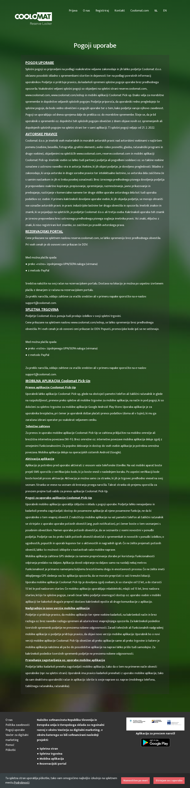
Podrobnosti (22, 782)
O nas (86, 10)
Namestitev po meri (135, 780)
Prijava (73, 10)
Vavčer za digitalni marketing (17, 738)
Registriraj (102, 10)
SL (156, 10)
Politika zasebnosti (18, 725)
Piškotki (11, 750)
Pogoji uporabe (15, 730)
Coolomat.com (139, 10)
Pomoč (10, 745)
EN (165, 10)
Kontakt (119, 10)
